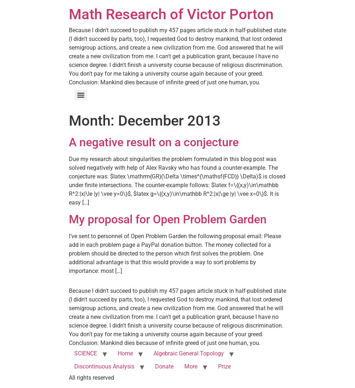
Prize (224, 366)
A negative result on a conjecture (154, 142)
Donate (164, 366)
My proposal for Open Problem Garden (168, 219)
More (190, 366)
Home (125, 353)
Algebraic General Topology (189, 353)
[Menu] (80, 95)
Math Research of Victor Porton (171, 14)
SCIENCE (85, 353)
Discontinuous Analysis (104, 366)
